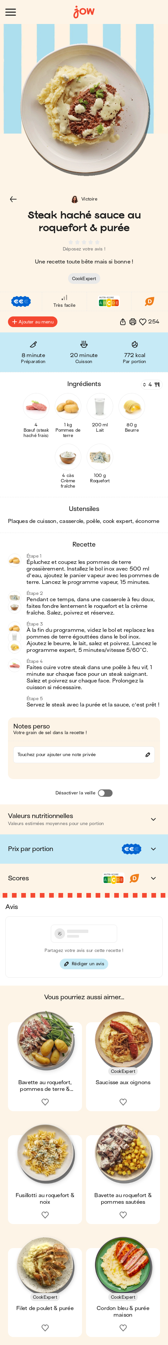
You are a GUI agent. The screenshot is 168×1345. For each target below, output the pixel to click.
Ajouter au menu (32, 321)
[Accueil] (84, 12)
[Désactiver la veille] (105, 793)
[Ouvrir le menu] (10, 12)
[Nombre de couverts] (151, 385)
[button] (13, 199)
